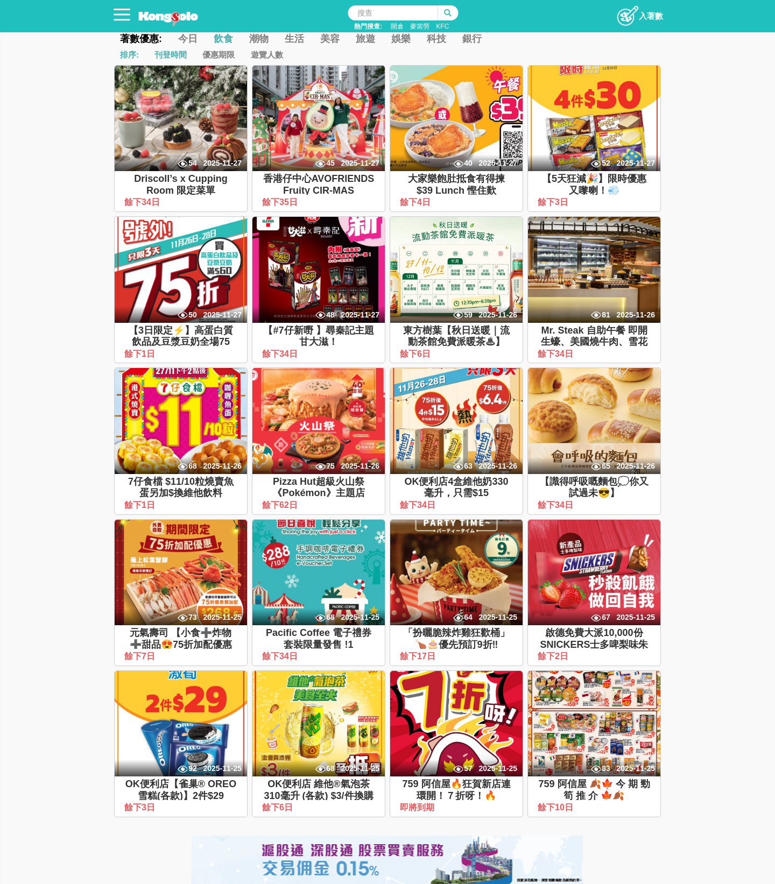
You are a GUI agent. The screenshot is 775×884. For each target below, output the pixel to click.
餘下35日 (281, 202)
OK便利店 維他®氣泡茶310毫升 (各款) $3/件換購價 (318, 795)
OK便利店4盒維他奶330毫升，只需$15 (456, 487)
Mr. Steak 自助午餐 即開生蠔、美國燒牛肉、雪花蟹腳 (594, 342)
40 (468, 163)
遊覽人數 (267, 54)
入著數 (639, 13)
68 (192, 466)
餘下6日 (416, 353)
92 (192, 768)
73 (192, 617)
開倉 (397, 26)
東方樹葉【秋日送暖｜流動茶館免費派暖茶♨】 (456, 336)
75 (330, 466)
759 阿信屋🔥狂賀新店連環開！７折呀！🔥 (456, 790)
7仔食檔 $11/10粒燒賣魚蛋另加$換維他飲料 (181, 487)
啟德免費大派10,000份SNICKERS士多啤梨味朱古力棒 (594, 644)
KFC (442, 26)
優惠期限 (218, 54)
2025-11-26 (497, 314)
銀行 (472, 38)
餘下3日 (554, 202)
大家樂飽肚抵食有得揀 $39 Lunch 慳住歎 (456, 184)
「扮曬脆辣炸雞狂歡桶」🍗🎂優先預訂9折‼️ (456, 638)
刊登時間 (170, 54)
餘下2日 (554, 656)
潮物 (259, 38)
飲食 (223, 38)
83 (606, 768)
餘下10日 (556, 807)
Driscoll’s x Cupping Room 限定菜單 (180, 184)
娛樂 (401, 38)
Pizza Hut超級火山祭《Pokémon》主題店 (318, 487)
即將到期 (418, 807)
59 (468, 314)
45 (330, 163)
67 (606, 617)
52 (606, 163)
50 (192, 314)
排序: (129, 54)
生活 (294, 38)
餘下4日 (416, 202)
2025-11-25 (222, 617)
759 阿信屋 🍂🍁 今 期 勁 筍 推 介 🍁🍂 (594, 790)
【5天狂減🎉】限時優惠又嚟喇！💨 (594, 184)
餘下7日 (140, 656)
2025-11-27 (222, 163)
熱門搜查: (368, 26)
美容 (330, 38)
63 (468, 466)
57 (468, 768)
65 (606, 466)
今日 (188, 38)
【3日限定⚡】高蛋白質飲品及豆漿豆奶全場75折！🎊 (181, 342)
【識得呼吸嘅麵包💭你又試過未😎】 (594, 487)
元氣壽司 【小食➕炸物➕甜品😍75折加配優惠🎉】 (181, 644)
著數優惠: (141, 38)
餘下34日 (143, 202)
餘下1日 (140, 353)
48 (330, 314)
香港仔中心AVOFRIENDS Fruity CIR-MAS (319, 184)
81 (606, 314)
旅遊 (365, 38)
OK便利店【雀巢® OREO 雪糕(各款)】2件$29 (180, 790)
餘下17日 (419, 656)
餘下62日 (281, 505)
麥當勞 (419, 26)
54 (192, 163)
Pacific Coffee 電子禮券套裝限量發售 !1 (318, 638)
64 (468, 617)
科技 (436, 38)
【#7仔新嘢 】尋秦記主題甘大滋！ (318, 336)
